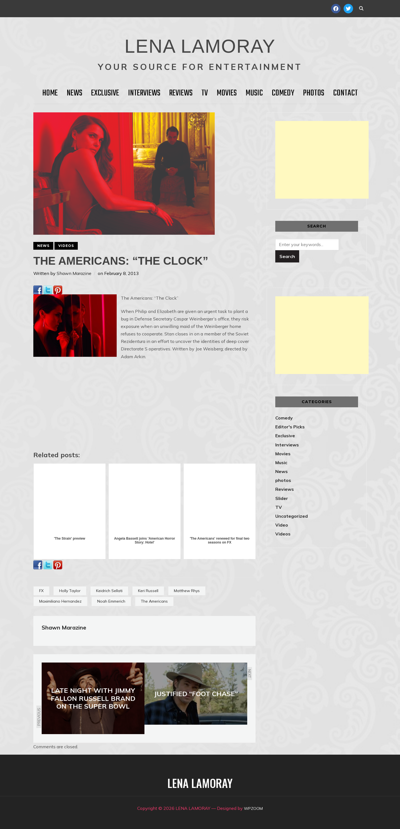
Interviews (144, 93)
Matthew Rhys (187, 590)
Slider (281, 498)
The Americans (154, 601)
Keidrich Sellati (109, 590)
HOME (50, 93)
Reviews (180, 93)
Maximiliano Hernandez (60, 601)
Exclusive (105, 93)
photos (283, 480)
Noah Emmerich (111, 601)
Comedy (283, 93)
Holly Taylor (70, 590)
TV (204, 93)
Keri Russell (148, 590)
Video (281, 525)
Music (254, 93)
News (74, 93)
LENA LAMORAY (199, 43)
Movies (227, 93)
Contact (345, 93)
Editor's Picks (290, 426)
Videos (66, 246)
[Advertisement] (322, 160)
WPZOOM (253, 808)
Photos (313, 93)
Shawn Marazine (74, 273)
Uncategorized (291, 516)
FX (41, 590)
